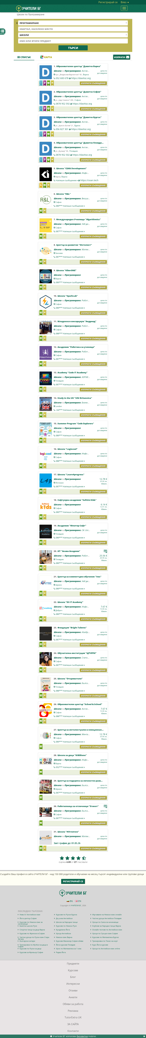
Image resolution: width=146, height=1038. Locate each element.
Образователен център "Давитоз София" (78, 91)
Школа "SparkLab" (68, 295)
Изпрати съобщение (93, 83)
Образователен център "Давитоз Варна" (78, 66)
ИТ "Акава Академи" (69, 551)
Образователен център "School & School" (80, 704)
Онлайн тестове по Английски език (107, 929)
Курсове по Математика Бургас (105, 937)
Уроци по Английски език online (106, 948)
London (58, 406)
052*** (70, 767)
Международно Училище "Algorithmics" (78, 219)
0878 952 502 (63, 154)
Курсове (73, 970)
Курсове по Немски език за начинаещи (30, 923)
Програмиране (72, 70)
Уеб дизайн (87, 224)
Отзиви (73, 990)
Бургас (77, 125)
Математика (88, 249)
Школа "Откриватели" (70, 678)
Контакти (73, 1031)
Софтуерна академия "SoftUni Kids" (77, 500)
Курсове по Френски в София (32, 933)
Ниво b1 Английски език (30, 914)
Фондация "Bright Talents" (72, 627)
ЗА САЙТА (73, 1024)
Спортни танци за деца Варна (32, 929)
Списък (24, 57)
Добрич (58, 610)
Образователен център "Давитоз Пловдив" (80, 142)
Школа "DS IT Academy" (70, 602)
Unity (87, 530)
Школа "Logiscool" (68, 449)
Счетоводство (88, 657)
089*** (70, 205)
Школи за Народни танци (67, 922)
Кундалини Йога (63, 929)
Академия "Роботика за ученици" (76, 347)
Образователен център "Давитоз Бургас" (79, 117)
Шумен (58, 585)
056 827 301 (62, 129)
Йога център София (28, 918)
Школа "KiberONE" (66, 270)
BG (70, 901)
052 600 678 (62, 78)
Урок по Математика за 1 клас (68, 948)
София (78, 100)
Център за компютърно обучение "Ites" (79, 576)
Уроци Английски (63, 933)
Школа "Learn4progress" (71, 474)
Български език (89, 683)
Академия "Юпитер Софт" (72, 525)
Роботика (86, 300)
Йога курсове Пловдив (65, 945)
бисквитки (82, 1036)
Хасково (59, 253)
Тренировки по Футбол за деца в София (33, 946)
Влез (125, 2)
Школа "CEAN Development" (71, 168)
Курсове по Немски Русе (66, 926)
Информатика (88, 173)
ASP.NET (85, 377)
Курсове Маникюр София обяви (69, 941)
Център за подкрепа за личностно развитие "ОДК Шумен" (90, 780)
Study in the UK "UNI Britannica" (75, 398)
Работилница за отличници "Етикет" (78, 806)
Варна (86, 74)
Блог (73, 977)
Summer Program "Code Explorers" (76, 423)
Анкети (73, 997)
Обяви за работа (73, 1004)
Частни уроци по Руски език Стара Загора (33, 938)
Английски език (89, 70)
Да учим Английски (64, 918)
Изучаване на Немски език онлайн (107, 914)
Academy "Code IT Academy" (73, 372)
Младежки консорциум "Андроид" (77, 321)
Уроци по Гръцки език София (105, 933)
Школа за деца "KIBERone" (72, 755)
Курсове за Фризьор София (31, 952)
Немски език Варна (64, 937)
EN (78, 901)
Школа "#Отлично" (68, 831)
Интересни (73, 983)
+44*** (70, 410)
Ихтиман (59, 482)
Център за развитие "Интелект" (74, 244)
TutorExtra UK (73, 1017)
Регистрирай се (108, 2)
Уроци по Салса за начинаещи (105, 922)
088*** (70, 333)
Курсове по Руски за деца (30, 948)
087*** (70, 231)
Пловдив (73, 151)
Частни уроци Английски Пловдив (106, 918)
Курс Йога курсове (100, 945)
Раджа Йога (61, 952)
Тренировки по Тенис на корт (105, 941)
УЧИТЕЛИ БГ (76, 905)
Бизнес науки (88, 402)
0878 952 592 (63, 103)
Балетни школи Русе (28, 926)
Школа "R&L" (63, 193)
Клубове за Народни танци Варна (106, 926)
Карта (46, 57)
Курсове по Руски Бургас (66, 914)
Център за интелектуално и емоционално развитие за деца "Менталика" (98, 729)
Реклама (73, 1011)
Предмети (73, 963)
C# (83, 530)
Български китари (27, 941)
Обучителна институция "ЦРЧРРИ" (77, 653)
